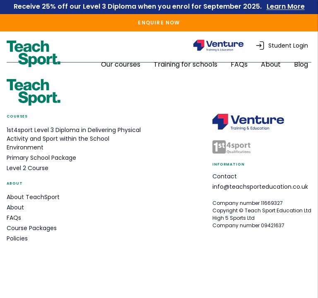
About (271, 64)
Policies (17, 238)
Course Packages (32, 228)
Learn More (286, 6)
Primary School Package (41, 158)
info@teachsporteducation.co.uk (260, 187)
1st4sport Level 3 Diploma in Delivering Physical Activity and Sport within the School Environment (74, 138)
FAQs (240, 64)
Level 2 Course (27, 168)
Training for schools (186, 64)
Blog (301, 64)
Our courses (121, 64)
